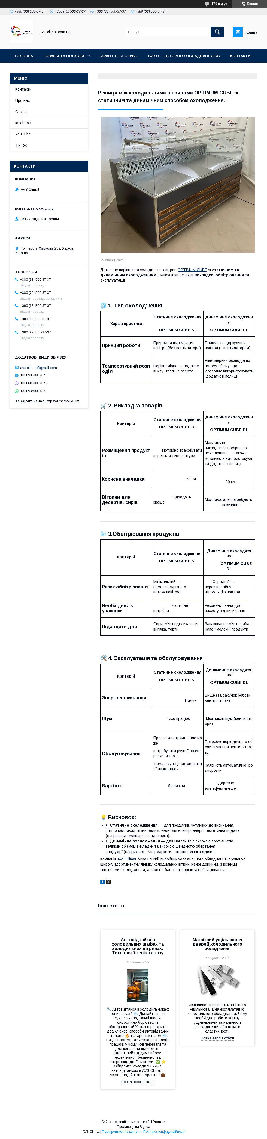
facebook (23, 123)
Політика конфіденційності (164, 1132)
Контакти (240, 56)
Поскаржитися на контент (121, 1132)
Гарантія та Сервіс (118, 56)
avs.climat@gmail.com (38, 367)
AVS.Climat (126, 859)
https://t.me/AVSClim (63, 401)
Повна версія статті (137, 1082)
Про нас (22, 100)
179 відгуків (220, 4)
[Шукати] (217, 32)
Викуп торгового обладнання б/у (184, 56)
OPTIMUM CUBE (192, 270)
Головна (24, 56)
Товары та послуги (63, 56)
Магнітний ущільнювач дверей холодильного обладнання (217, 944)
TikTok (80, 70)
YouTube (24, 70)
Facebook (53, 70)
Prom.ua (159, 1122)
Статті (21, 112)
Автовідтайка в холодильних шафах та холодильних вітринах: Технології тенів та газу (138, 946)
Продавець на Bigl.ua (133, 1127)
